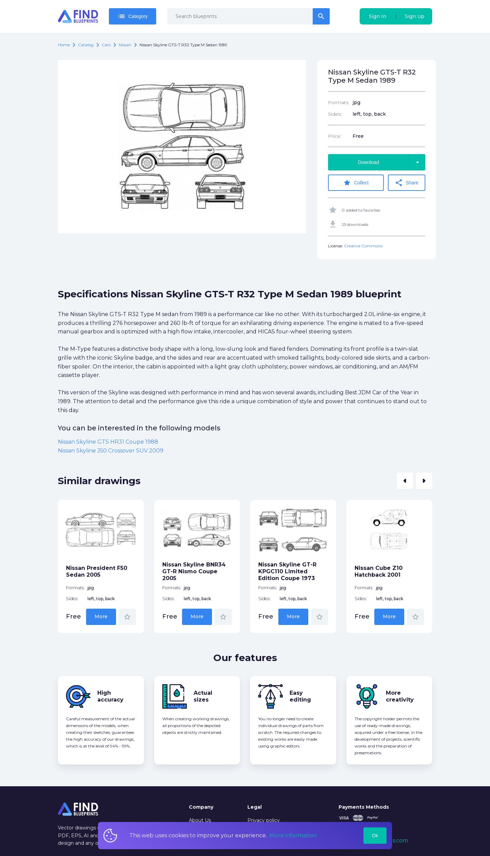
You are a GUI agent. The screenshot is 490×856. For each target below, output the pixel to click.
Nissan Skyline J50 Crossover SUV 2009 (110, 450)
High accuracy (110, 696)
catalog (86, 44)
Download (391, 162)
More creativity (400, 696)
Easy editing (300, 696)
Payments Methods (364, 807)
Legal (254, 807)
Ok (375, 835)
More (101, 616)
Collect (356, 183)
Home (64, 44)
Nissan (125, 44)
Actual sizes (203, 696)
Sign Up (414, 16)
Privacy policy (263, 820)
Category (132, 16)
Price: (334, 136)
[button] (405, 481)
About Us (200, 820)
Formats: (338, 102)
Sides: (335, 114)
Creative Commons (363, 245)
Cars (106, 44)
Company (201, 807)
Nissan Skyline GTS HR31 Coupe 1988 (108, 442)
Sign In (377, 16)
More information (293, 835)
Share (406, 183)
